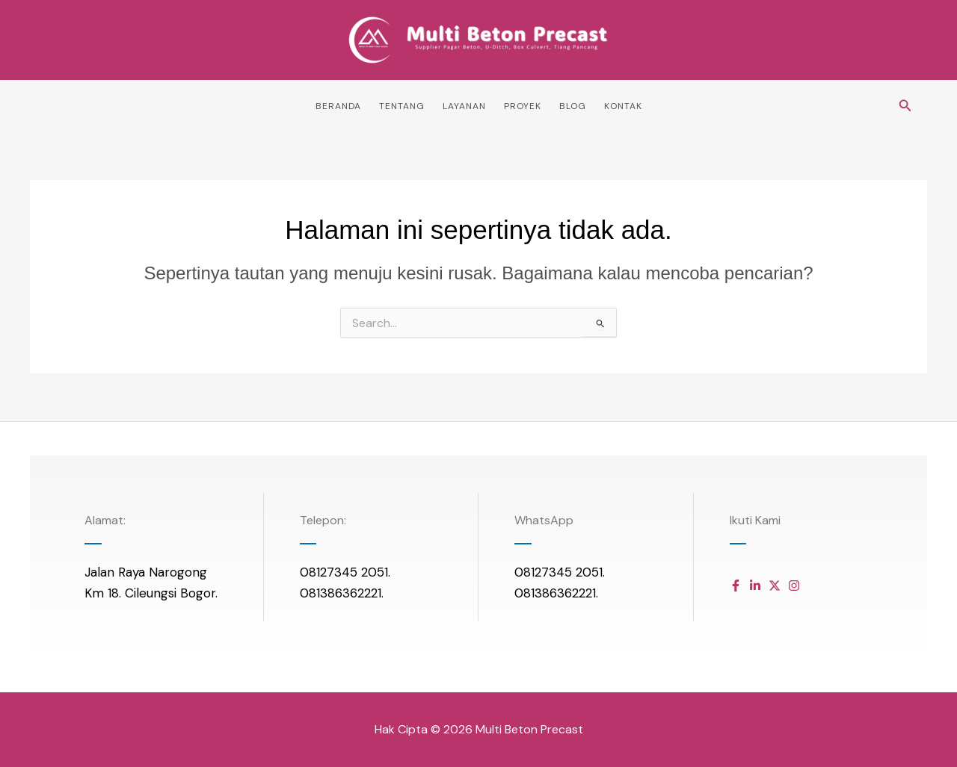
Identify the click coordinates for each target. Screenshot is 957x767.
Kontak (623, 106)
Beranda (338, 106)
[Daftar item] (736, 585)
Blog (572, 106)
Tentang (402, 106)
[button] (905, 106)
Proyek (522, 106)
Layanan (464, 106)
